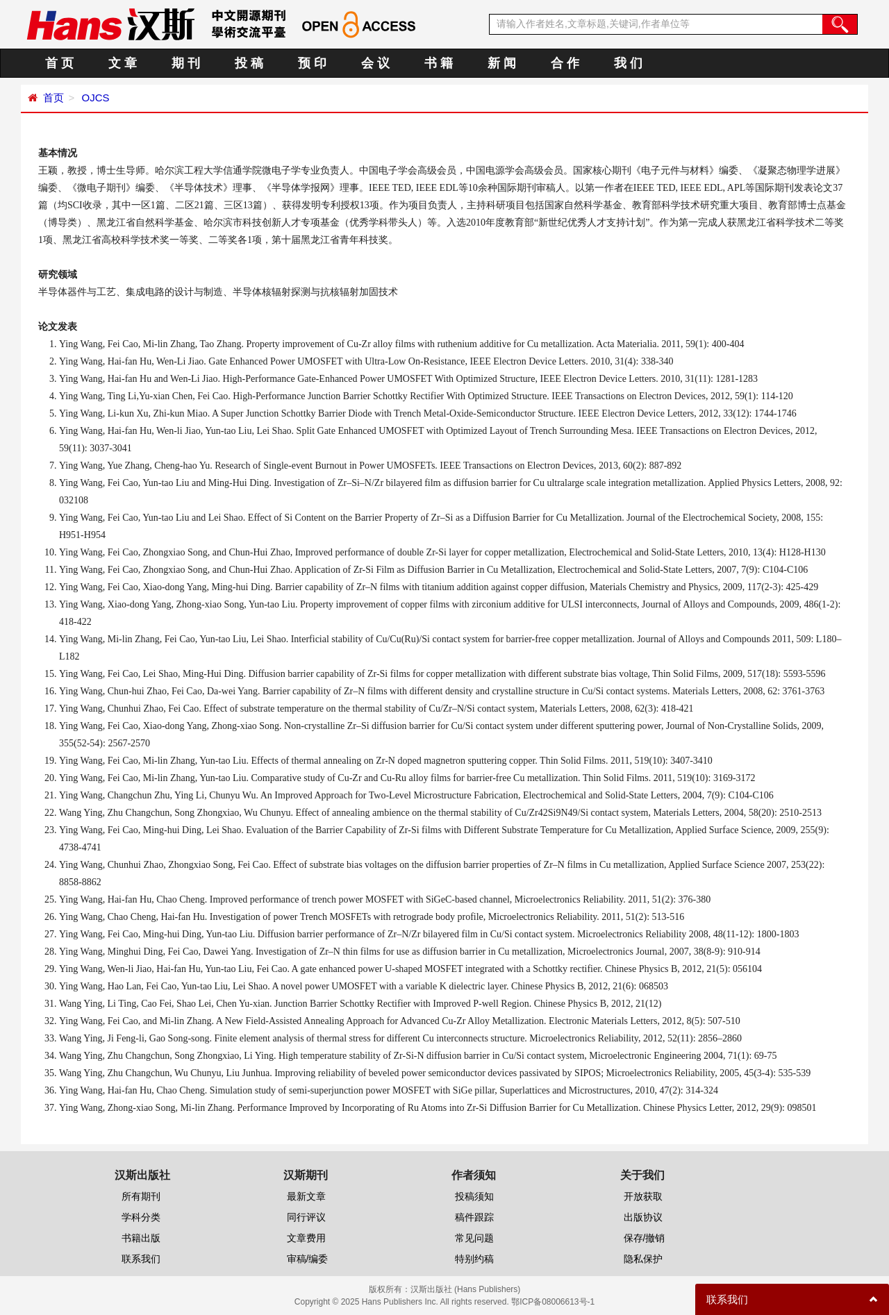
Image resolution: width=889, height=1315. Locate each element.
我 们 (628, 63)
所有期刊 (141, 1196)
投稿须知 (474, 1196)
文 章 (122, 63)
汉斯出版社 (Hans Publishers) (465, 1289)
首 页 (59, 63)
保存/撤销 (644, 1237)
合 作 (565, 63)
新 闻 (502, 63)
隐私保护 (643, 1258)
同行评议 (306, 1217)
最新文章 (306, 1196)
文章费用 (306, 1237)
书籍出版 (141, 1237)
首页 (53, 97)
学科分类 (141, 1217)
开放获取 (643, 1196)
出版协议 (643, 1217)
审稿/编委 (308, 1258)
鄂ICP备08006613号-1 (553, 1302)
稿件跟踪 (474, 1217)
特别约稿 (474, 1258)
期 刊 (186, 63)
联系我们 (141, 1258)
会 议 (375, 63)
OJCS (93, 97)
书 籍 (438, 63)
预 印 (312, 63)
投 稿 (249, 63)
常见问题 (474, 1237)
